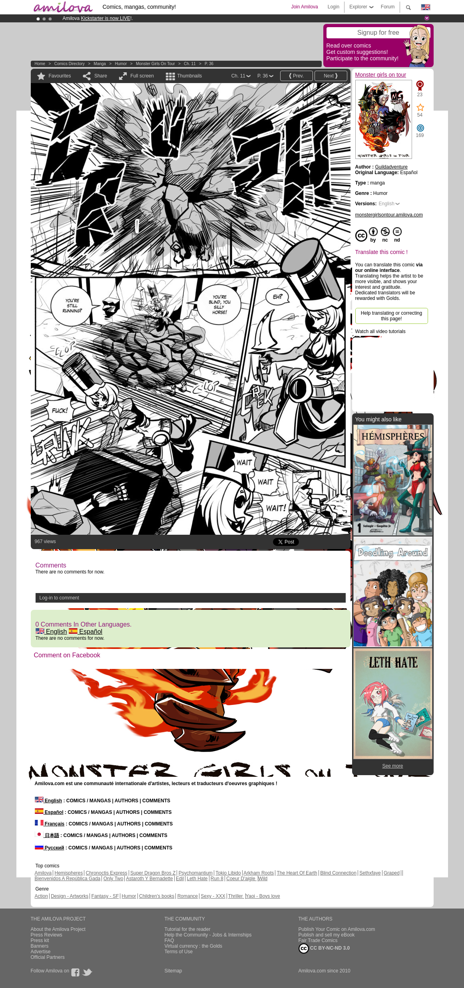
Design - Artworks (69, 896)
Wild (262, 878)
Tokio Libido (228, 873)
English (51, 631)
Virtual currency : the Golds (194, 946)
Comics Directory (69, 64)
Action (41, 896)
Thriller (236, 896)
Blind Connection (338, 873)
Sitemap (173, 971)
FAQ (169, 940)
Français (50, 824)
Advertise (41, 951)
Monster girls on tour (155, 64)
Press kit (40, 940)
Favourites (60, 76)
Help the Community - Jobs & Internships (208, 935)
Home (40, 64)
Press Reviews (46, 935)
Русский (49, 848)
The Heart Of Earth (297, 873)
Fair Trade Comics (318, 940)
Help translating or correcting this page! (391, 315)
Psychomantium (196, 873)
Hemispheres (69, 873)
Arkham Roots (258, 873)
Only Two (113, 878)
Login (333, 7)
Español (85, 631)
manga (100, 64)
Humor (121, 64)
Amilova (43, 873)
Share (100, 76)
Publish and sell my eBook (327, 935)
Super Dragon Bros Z (152, 873)
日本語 (47, 835)
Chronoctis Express (106, 873)
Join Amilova (304, 7)
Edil (180, 878)
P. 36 (209, 64)
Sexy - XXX (213, 896)
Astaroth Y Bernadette (149, 878)
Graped (392, 873)
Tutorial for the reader (188, 929)
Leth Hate (197, 878)
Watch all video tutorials (380, 331)
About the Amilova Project (58, 929)
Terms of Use (179, 951)
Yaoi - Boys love (263, 896)
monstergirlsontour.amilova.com (389, 215)
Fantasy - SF (105, 896)
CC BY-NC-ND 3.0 (324, 948)
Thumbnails (189, 76)
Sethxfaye (369, 873)
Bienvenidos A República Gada (68, 878)
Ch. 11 (189, 64)
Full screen (142, 76)
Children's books (156, 896)
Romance (187, 896)
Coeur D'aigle (241, 878)
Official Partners (48, 957)
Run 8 (217, 878)
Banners (40, 946)
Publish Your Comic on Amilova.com (337, 929)
